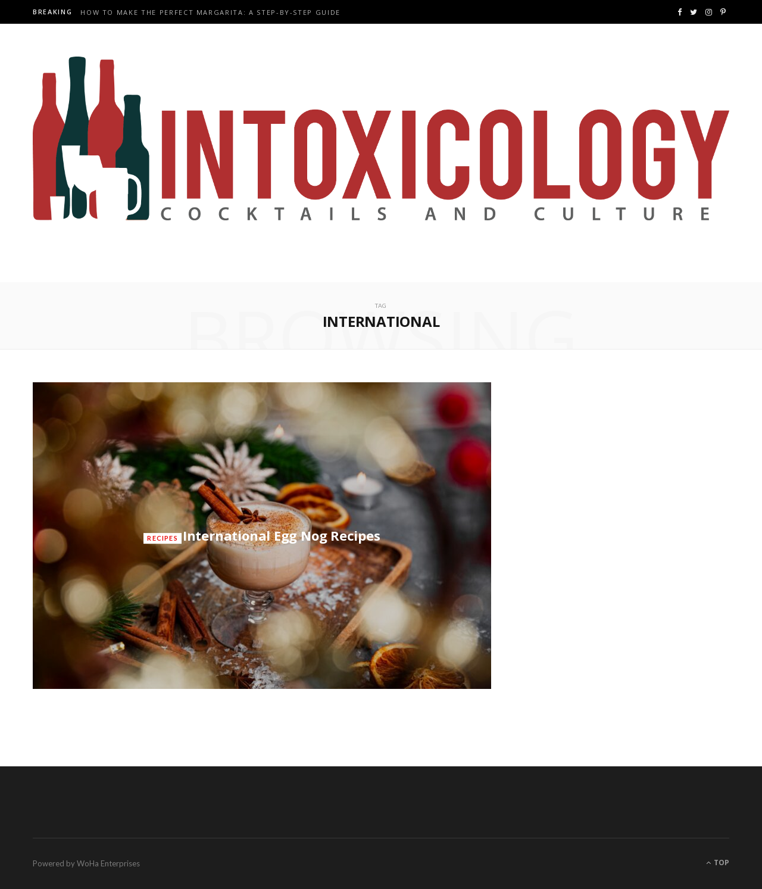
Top (717, 862)
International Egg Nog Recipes (281, 535)
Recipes (162, 538)
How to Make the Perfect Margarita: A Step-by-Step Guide (210, 12)
